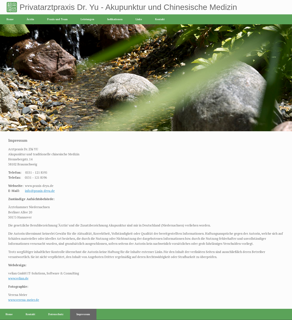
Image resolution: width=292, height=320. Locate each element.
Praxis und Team (57, 19)
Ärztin (30, 19)
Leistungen (87, 19)
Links (139, 19)
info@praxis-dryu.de (40, 191)
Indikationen (115, 19)
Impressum (83, 314)
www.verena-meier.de (23, 300)
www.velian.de (18, 278)
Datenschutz (56, 314)
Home (10, 19)
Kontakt (160, 19)
